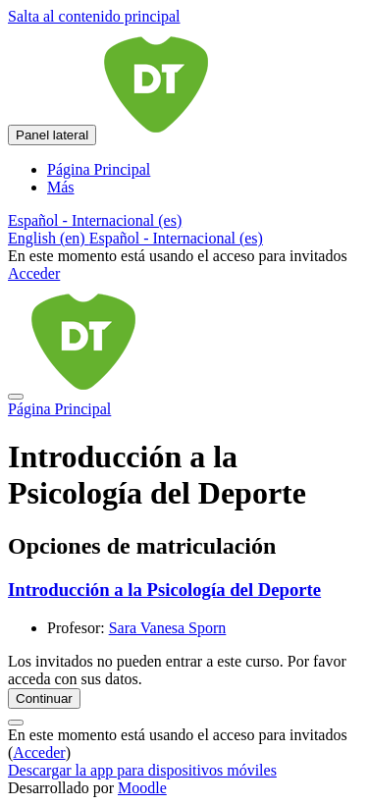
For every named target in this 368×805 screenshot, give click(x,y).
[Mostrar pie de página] (16, 722)
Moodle (142, 787)
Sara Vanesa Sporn (168, 627)
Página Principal (59, 409)
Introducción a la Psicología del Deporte (164, 589)
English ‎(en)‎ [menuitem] (48, 238)
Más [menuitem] (61, 187)
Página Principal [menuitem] (98, 169)
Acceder (34, 273)
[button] (95, 220)
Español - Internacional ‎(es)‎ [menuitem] (176, 238)
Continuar (44, 698)
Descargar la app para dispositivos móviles (142, 770)
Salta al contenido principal (94, 16)
